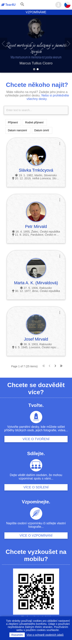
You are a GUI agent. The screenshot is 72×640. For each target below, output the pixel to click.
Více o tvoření (35, 439)
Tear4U (8, 4)
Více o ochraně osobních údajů (45, 634)
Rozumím (17, 634)
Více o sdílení (36, 487)
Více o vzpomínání (36, 535)
